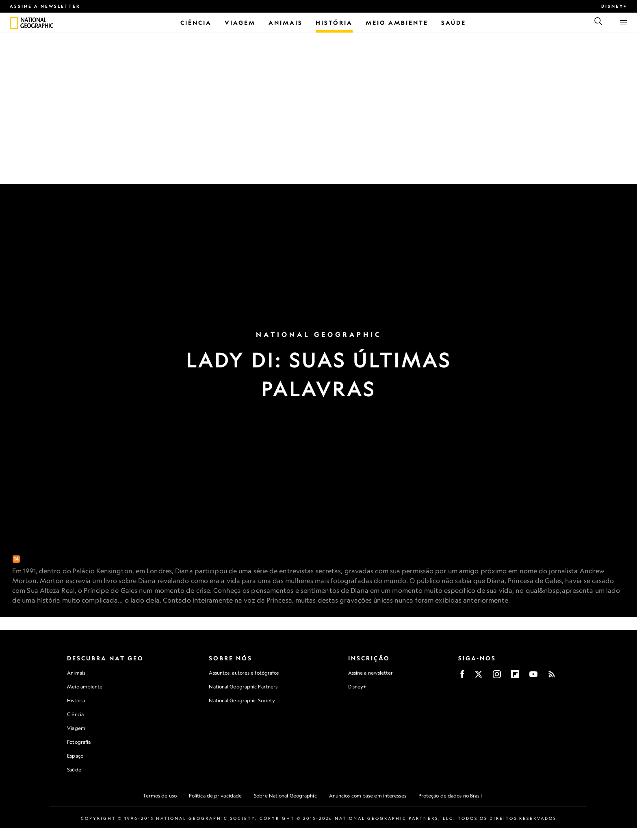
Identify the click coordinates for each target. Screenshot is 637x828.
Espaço (75, 756)
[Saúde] (453, 23)
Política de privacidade (215, 796)
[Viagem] (240, 23)
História (76, 700)
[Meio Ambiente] (397, 23)
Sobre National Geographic (285, 796)
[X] (478, 677)
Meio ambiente (84, 687)
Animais (76, 673)
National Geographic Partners (243, 687)
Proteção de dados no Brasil (450, 796)
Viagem (76, 728)
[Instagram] (497, 677)
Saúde (74, 770)
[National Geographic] (14, 23)
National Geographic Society (242, 700)
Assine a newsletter (45, 6)
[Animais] (286, 23)
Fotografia (79, 742)
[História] (334, 23)
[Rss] (552, 677)
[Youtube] (533, 677)
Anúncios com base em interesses (367, 796)
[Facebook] (462, 677)
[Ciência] (196, 23)
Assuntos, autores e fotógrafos (244, 673)
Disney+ (614, 6)
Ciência (75, 714)
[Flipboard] (515, 677)
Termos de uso (160, 796)
